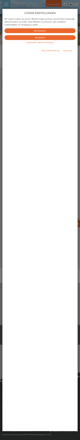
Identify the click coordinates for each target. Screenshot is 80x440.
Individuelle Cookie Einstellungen (40, 42)
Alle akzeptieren (40, 31)
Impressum (67, 50)
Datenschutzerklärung (50, 50)
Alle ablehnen (40, 38)
